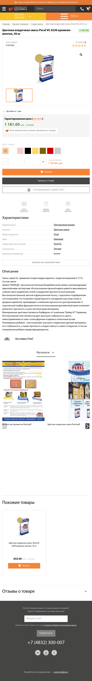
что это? (37, 119)
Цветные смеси (61, 230)
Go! (71, 8)
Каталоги (43, 352)
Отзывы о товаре (18, 591)
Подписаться (45, 633)
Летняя (57, 249)
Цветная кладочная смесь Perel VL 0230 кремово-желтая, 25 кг (24, 544)
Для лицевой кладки (64, 225)
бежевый (58, 239)
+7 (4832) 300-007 (82, 8)
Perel (56, 234)
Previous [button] (5, 426)
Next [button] (87, 426)
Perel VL (58, 244)
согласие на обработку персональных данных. (60, 625)
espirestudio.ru (61, 672)
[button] (24, 206)
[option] (46, 68)
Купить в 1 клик (46, 181)
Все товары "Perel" (24, 339)
